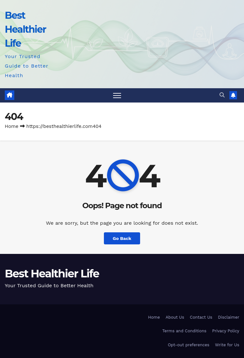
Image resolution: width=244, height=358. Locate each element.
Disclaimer (228, 317)
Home (11, 126)
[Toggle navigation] (117, 95)
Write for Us (227, 344)
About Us (175, 317)
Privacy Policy (225, 330)
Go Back (122, 238)
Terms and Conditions (184, 330)
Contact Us (201, 317)
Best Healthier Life (25, 29)
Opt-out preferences (188, 344)
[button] (222, 95)
